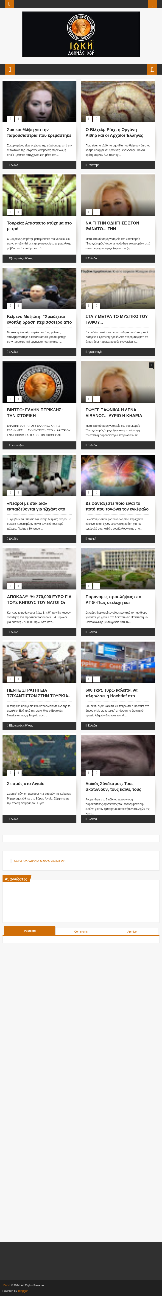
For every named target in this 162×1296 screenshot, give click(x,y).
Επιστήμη (93, 165)
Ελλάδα (13, 165)
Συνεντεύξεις (16, 445)
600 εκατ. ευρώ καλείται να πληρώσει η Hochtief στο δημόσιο (111, 696)
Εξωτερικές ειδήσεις (21, 258)
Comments (81, 931)
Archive (132, 931)
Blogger (23, 1291)
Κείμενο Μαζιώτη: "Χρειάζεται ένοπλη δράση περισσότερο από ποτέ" (39, 322)
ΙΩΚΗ (6, 1285)
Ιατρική (91, 538)
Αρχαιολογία (94, 351)
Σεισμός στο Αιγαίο (26, 783)
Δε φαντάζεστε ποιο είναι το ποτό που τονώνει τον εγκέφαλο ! (117, 509)
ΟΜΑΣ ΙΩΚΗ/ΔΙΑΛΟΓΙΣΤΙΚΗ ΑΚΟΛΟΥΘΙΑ (39, 860)
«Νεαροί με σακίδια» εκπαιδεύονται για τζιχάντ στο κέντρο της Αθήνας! (36, 509)
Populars (30, 930)
